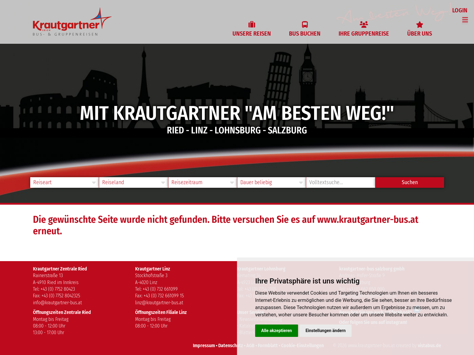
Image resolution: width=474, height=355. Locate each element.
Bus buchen (304, 33)
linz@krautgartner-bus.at (159, 302)
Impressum (204, 345)
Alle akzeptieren (276, 330)
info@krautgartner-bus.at (57, 302)
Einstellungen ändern (326, 330)
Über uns (419, 33)
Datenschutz (230, 345)
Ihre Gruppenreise (364, 33)
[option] (237, 101)
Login (460, 10)
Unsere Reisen (251, 33)
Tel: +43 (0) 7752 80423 (54, 289)
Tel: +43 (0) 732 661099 (156, 289)
